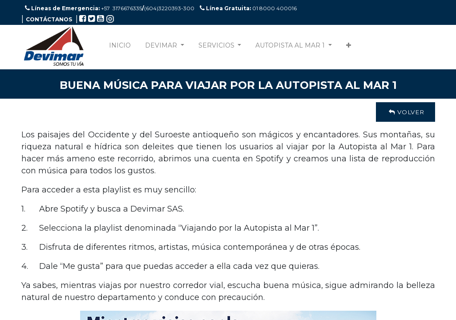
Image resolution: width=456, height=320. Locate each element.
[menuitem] (120, 47)
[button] (348, 47)
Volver (405, 112)
